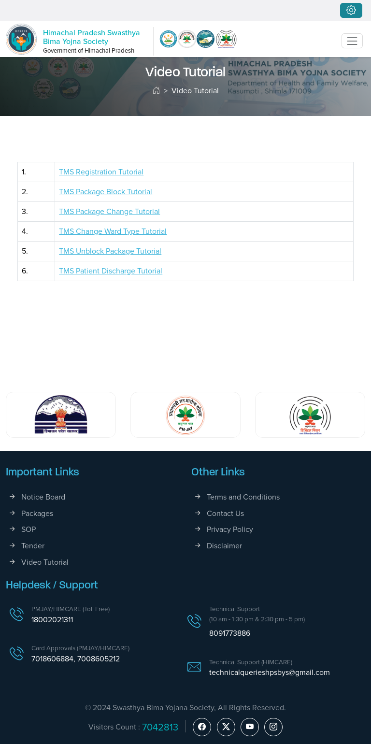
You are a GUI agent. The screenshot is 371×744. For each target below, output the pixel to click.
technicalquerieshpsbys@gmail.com (269, 672)
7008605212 (98, 658)
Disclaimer (224, 545)
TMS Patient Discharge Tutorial (110, 270)
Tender (32, 545)
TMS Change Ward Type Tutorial (113, 231)
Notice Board (43, 496)
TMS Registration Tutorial (101, 171)
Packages (37, 513)
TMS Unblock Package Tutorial (110, 251)
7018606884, (54, 658)
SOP (28, 529)
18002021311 (52, 619)
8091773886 (229, 633)
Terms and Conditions (243, 496)
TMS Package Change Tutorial (109, 211)
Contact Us (225, 513)
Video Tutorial (45, 562)
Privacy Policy (230, 529)
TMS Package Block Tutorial (105, 191)
